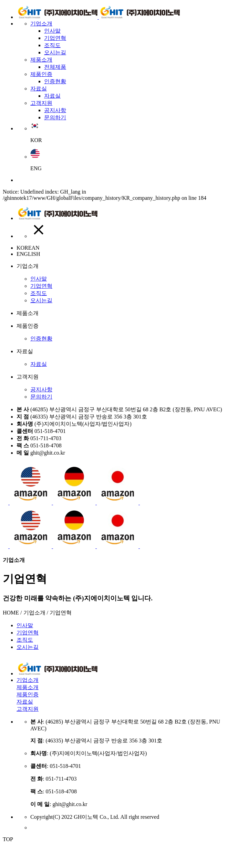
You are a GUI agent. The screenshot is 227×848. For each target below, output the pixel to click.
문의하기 (55, 117)
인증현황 (55, 81)
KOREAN (28, 248)
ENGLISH (28, 254)
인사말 (52, 31)
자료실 (38, 88)
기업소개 (41, 23)
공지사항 (55, 110)
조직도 (52, 45)
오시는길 (55, 52)
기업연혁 (55, 38)
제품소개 (41, 60)
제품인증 (41, 74)
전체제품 (55, 67)
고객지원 (41, 103)
